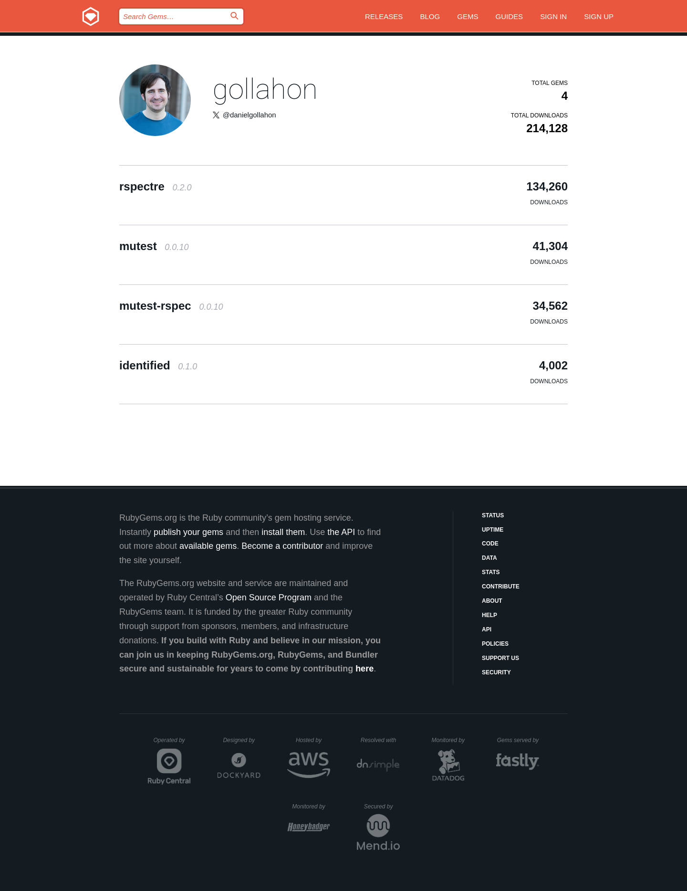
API (486, 629)
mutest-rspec (171, 305)
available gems (208, 546)
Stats (491, 572)
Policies (495, 643)
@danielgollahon (249, 115)
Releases (384, 16)
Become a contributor (282, 546)
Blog (430, 16)
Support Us (500, 658)
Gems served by (518, 740)
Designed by (241, 740)
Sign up (599, 16)
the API (341, 532)
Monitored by (451, 740)
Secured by (382, 806)
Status (493, 515)
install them (283, 532)
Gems (467, 16)
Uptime (492, 529)
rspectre (155, 186)
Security (496, 672)
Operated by (172, 743)
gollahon (265, 89)
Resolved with (380, 740)
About (492, 600)
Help (489, 615)
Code (490, 543)
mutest (153, 246)
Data (489, 558)
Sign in (553, 16)
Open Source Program (269, 597)
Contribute (501, 586)
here (364, 668)
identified (158, 365)
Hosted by (313, 740)
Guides (509, 16)
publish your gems (188, 532)
